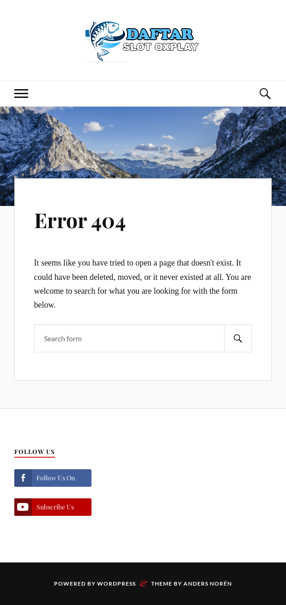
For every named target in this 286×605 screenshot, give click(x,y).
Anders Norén (207, 583)
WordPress (116, 583)
